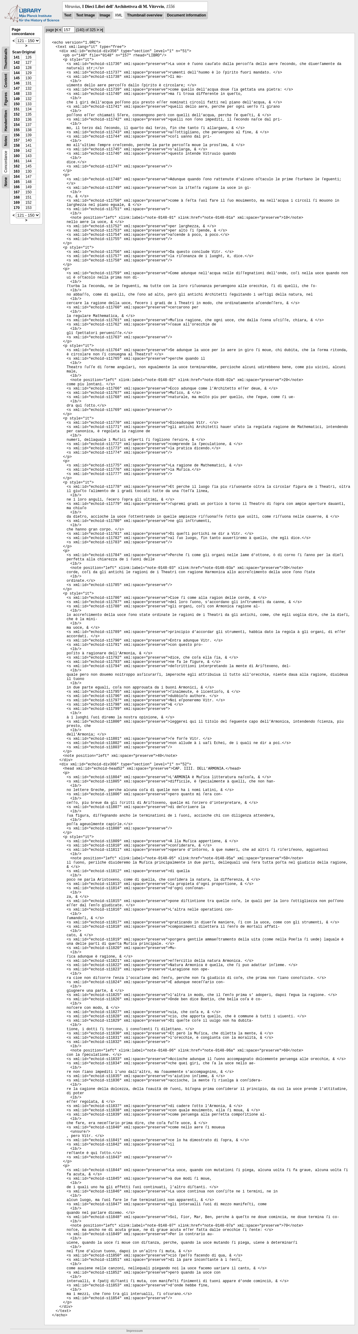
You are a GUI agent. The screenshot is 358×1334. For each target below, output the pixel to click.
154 (16, 125)
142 (16, 62)
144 (16, 73)
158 (16, 145)
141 (16, 57)
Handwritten (6, 120)
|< (56, 30)
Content (6, 81)
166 (16, 187)
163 (16, 171)
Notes (6, 141)
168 (16, 197)
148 (16, 94)
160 (16, 156)
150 (16, 104)
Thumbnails (6, 59)
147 (16, 88)
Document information (186, 15)
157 (16, 140)
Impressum (134, 1330)
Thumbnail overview (144, 15)
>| (101, 30)
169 (16, 202)
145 (16, 78)
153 (16, 119)
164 (16, 176)
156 (16, 135)
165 (16, 182)
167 (16, 192)
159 (16, 151)
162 (16, 166)
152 (16, 114)
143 (16, 68)
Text (67, 15)
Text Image (85, 15)
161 (16, 161)
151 (16, 109)
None (6, 181)
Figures (6, 98)
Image (104, 15)
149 (16, 99)
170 (16, 208)
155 (16, 130)
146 (16, 83)
